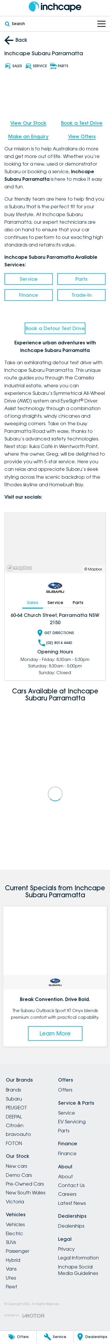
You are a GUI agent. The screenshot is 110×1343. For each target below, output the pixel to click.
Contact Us (71, 1185)
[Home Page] (55, 6)
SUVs (11, 1242)
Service (29, 279)
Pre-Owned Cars (25, 1184)
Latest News (72, 1203)
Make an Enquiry (28, 136)
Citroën (14, 1125)
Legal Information (78, 1258)
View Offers (82, 136)
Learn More (55, 1033)
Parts (81, 279)
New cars (16, 1166)
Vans (11, 1269)
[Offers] (18, 1337)
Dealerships (71, 1226)
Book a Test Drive (81, 123)
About (65, 1176)
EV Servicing (72, 1122)
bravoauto (18, 1134)
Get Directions (55, 632)
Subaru (14, 1099)
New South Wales (25, 1192)
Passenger (17, 1251)
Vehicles (15, 1224)
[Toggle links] (24, 1315)
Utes (11, 1278)
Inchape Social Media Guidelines (78, 1270)
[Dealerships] (92, 1337)
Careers (67, 1194)
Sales (32, 602)
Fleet (11, 1287)
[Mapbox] (20, 568)
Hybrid (13, 1260)
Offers (65, 1090)
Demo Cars (19, 1175)
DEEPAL (14, 1117)
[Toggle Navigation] (101, 23)
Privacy (66, 1249)
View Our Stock (28, 123)
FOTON (14, 1143)
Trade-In (82, 295)
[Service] (55, 1337)
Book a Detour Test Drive (55, 328)
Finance (28, 295)
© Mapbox (93, 569)
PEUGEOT (16, 1108)
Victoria (15, 1202)
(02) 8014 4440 (55, 642)
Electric (14, 1233)
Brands (13, 1090)
